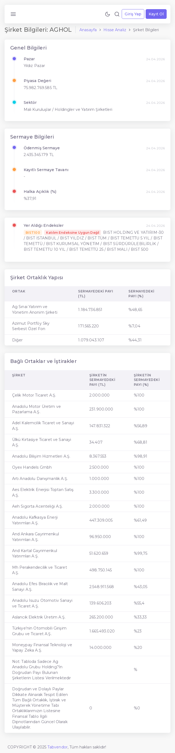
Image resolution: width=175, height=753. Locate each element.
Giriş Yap (133, 14)
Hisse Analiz (114, 29)
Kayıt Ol (156, 14)
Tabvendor (57, 747)
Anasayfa (88, 29)
